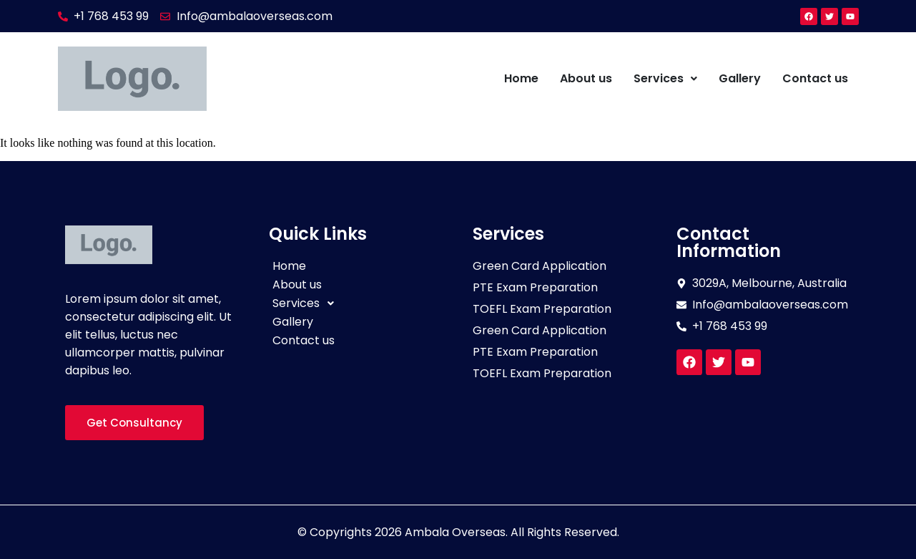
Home (521, 78)
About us (586, 78)
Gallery (740, 78)
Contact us (815, 78)
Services (665, 78)
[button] (665, 78)
